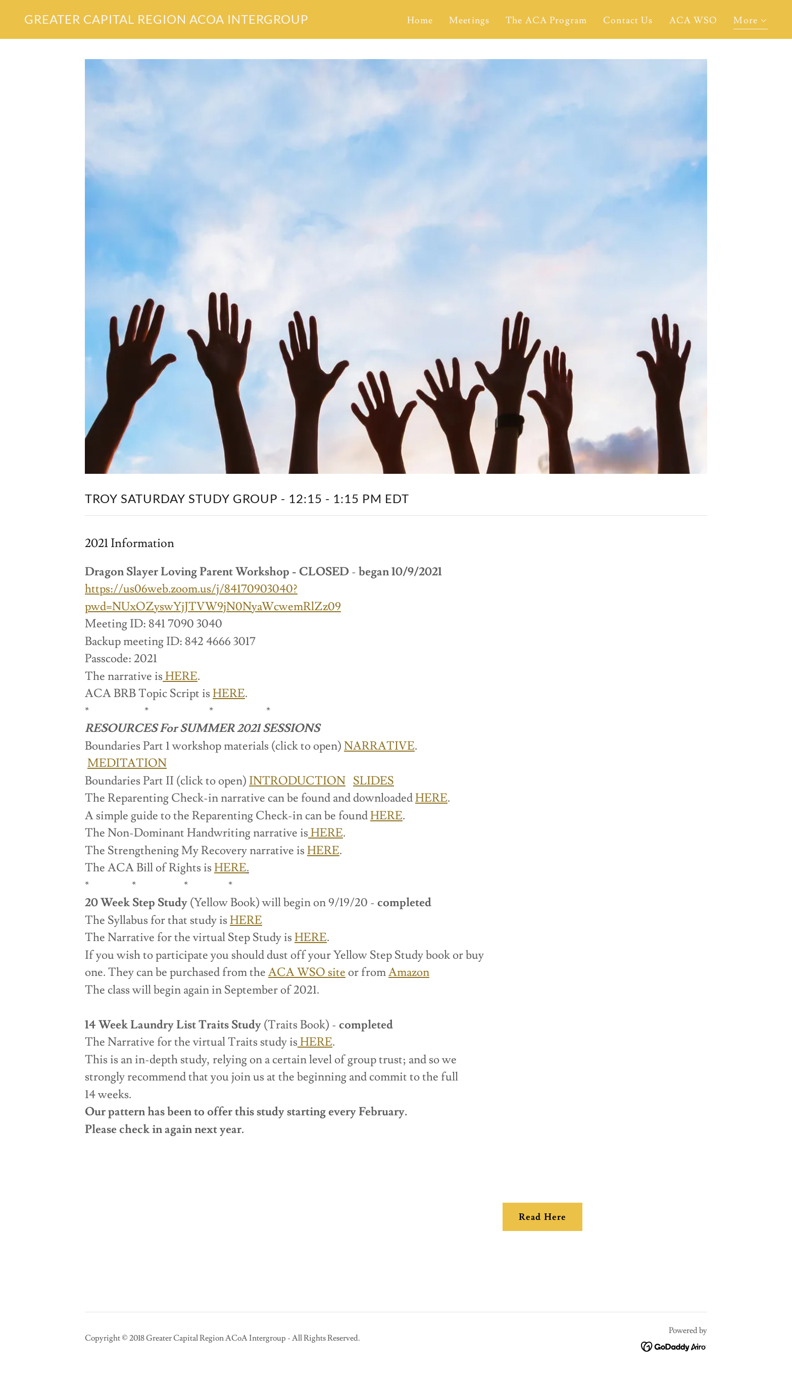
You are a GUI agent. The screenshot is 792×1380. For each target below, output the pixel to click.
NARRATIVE (379, 746)
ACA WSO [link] (693, 20)
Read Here (542, 1217)
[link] (166, 21)
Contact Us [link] (628, 20)
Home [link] (420, 20)
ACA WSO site (306, 972)
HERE (180, 676)
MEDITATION (127, 763)
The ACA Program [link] (546, 20)
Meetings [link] (469, 20)
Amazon (408, 972)
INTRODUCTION (297, 780)
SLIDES (373, 780)
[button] (750, 22)
